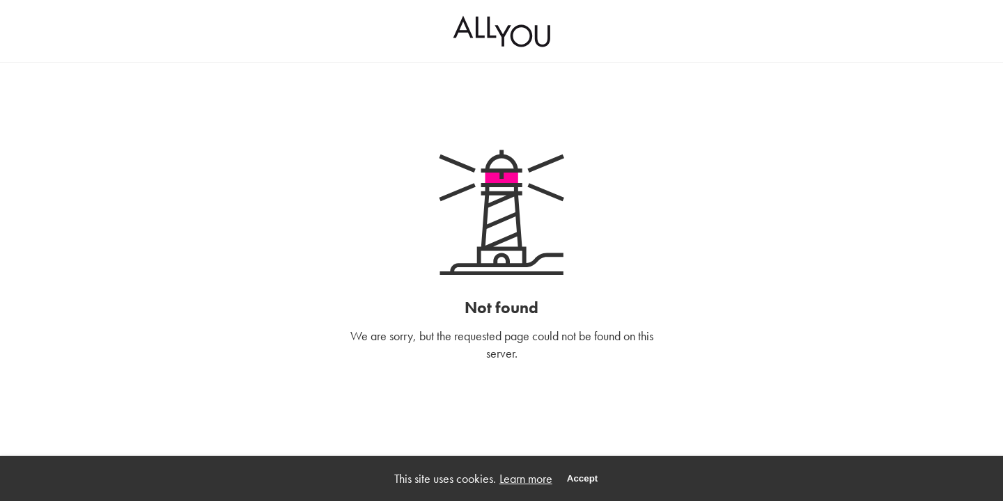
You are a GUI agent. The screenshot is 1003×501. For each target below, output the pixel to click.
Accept (582, 478)
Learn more (525, 478)
